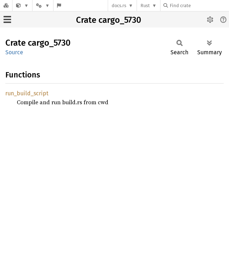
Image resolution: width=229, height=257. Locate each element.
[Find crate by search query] (199, 5)
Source (14, 52)
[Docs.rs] (6, 5)
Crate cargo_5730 (108, 20)
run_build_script (27, 93)
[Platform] (42, 5)
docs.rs (119, 5)
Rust (145, 5)
